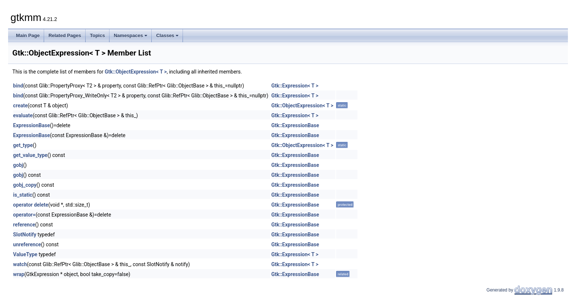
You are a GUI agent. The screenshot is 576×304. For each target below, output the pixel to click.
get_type (23, 145)
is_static (22, 195)
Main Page (28, 35)
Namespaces (131, 35)
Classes (167, 35)
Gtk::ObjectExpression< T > (136, 72)
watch (20, 264)
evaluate (23, 115)
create (20, 105)
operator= (24, 215)
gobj (18, 165)
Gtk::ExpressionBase (295, 125)
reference (24, 225)
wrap (19, 274)
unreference (27, 244)
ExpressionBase (31, 125)
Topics (97, 35)
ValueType (25, 254)
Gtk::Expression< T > (294, 86)
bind (18, 86)
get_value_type (30, 155)
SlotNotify (24, 234)
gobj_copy (25, 185)
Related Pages (64, 35)
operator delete (30, 205)
